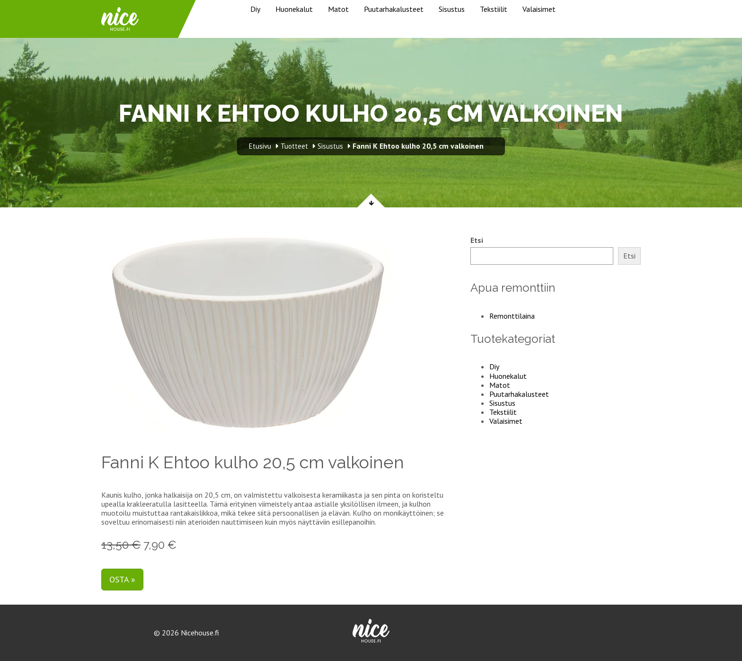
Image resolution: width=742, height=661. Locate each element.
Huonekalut (294, 9)
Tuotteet (294, 146)
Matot (338, 9)
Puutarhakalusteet (394, 9)
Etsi (476, 240)
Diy (255, 9)
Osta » (122, 579)
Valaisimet (539, 9)
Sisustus (452, 9)
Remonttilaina (512, 316)
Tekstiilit (493, 9)
